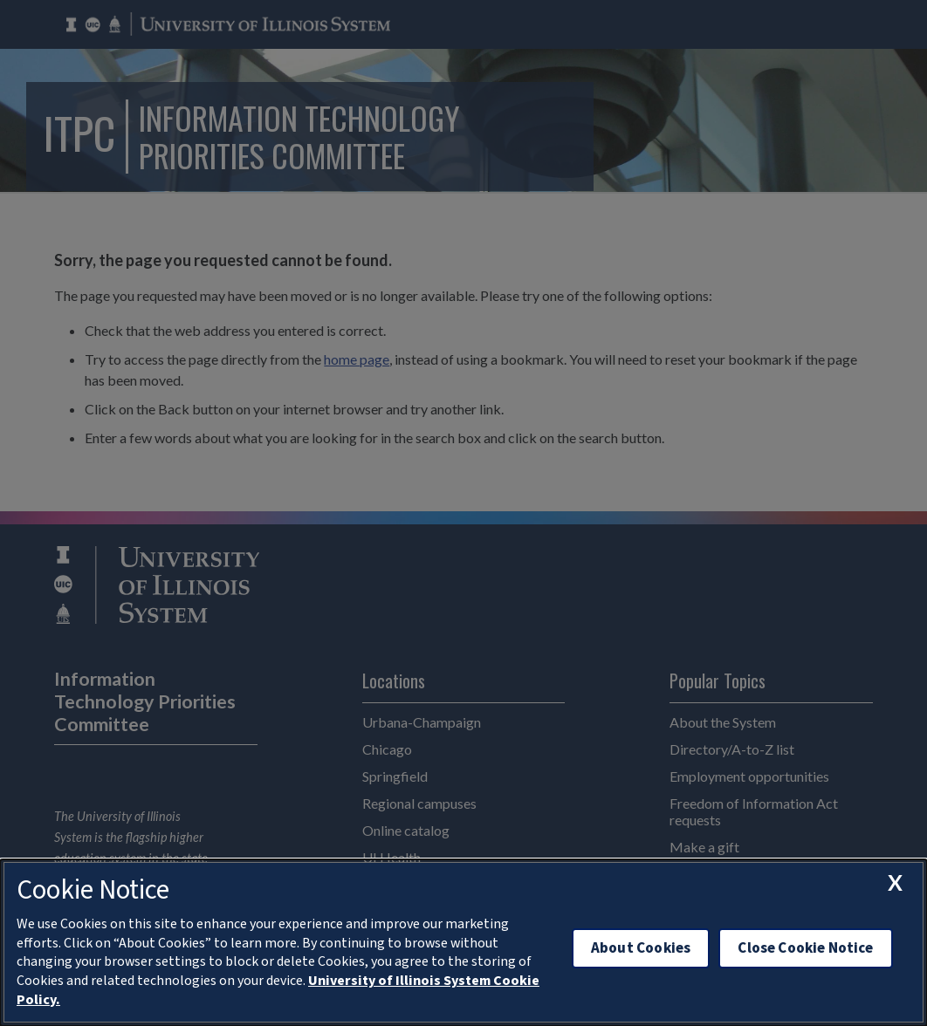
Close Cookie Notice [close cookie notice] (805, 948)
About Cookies (640, 948)
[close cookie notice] (895, 883)
